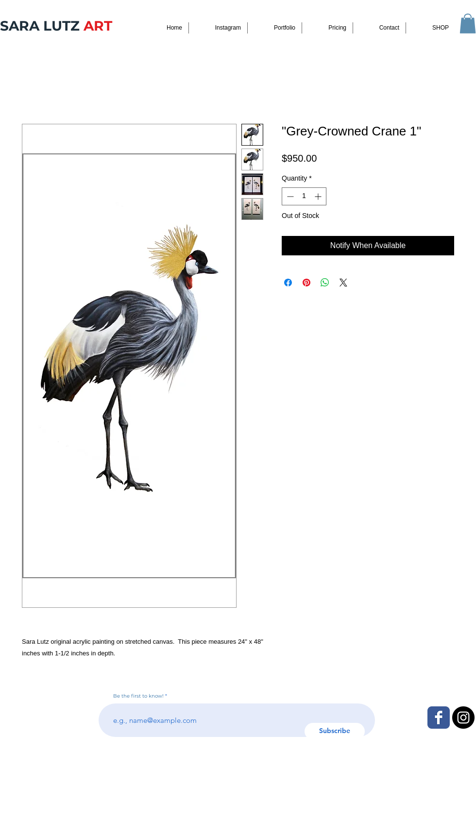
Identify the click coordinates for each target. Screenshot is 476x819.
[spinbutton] (304, 196)
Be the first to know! (138, 696)
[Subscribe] (335, 731)
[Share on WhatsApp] (325, 282)
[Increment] (319, 196)
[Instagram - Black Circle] (463, 717)
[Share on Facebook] (288, 282)
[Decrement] (289, 196)
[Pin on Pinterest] (306, 282)
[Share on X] (343, 282)
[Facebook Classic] (438, 717)
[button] (467, 23)
